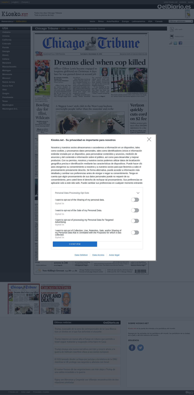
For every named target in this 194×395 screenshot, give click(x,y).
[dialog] (97, 197)
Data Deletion (81, 255)
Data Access (98, 255)
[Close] (150, 140)
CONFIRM (75, 244)
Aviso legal (114, 255)
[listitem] (97, 193)
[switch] (135, 200)
